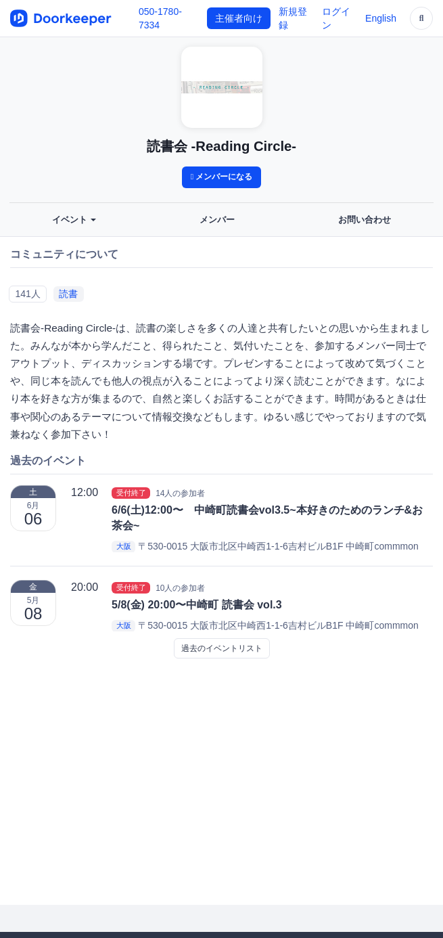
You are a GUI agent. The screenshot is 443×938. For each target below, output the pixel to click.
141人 (27, 293)
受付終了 (131, 493)
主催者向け (238, 18)
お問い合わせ (364, 220)
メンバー (217, 220)
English (380, 18)
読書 (68, 293)
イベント (74, 220)
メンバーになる (222, 176)
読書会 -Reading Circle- (221, 146)
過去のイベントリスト (221, 648)
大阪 (123, 547)
